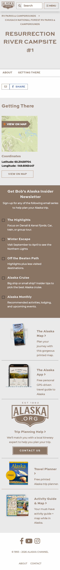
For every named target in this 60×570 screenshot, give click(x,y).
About (7, 72)
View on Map (17, 174)
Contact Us (30, 450)
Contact (35, 563)
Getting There (29, 72)
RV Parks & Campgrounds (19, 16)
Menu (51, 5)
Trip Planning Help (30, 432)
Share (18, 87)
